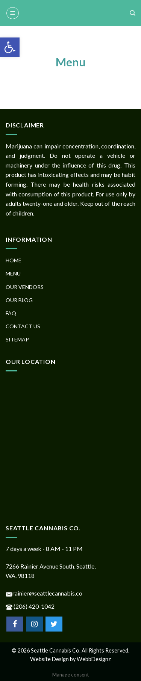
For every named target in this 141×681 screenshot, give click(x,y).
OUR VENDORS (25, 287)
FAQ (11, 313)
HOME (13, 260)
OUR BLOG (19, 300)
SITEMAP (17, 339)
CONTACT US (23, 326)
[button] (10, 47)
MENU (13, 273)
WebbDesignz (94, 659)
